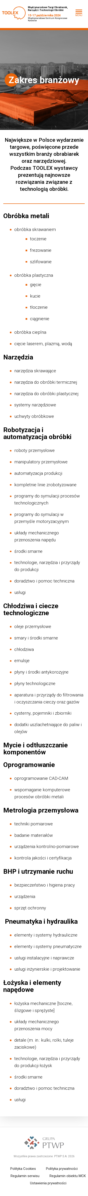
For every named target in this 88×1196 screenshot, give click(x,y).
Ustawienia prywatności (48, 1183)
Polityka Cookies (23, 1169)
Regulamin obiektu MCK (68, 1176)
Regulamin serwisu (25, 1176)
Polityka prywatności (62, 1169)
